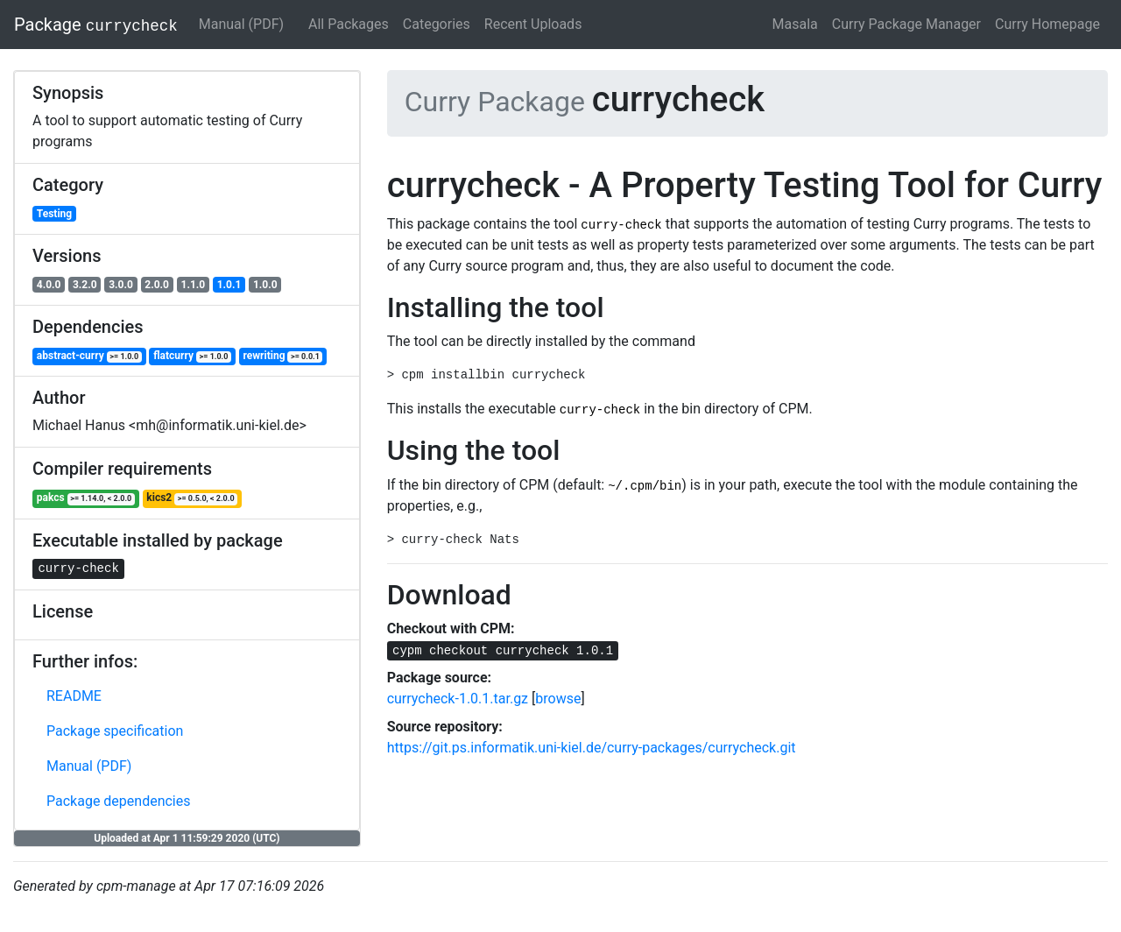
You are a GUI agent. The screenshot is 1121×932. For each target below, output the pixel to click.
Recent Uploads (533, 24)
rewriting (283, 356)
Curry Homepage (1047, 24)
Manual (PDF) (241, 24)
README (74, 696)
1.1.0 (193, 285)
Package (96, 24)
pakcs (86, 498)
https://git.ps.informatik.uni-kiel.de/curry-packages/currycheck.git (591, 747)
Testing (54, 214)
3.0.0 (121, 285)
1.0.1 (229, 285)
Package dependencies (118, 801)
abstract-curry (89, 356)
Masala (795, 24)
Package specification (114, 731)
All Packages (348, 24)
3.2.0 (85, 285)
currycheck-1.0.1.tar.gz (457, 698)
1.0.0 (265, 285)
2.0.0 (157, 285)
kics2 (191, 498)
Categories (436, 24)
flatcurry (192, 356)
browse (558, 698)
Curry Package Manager (906, 24)
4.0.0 (49, 285)
